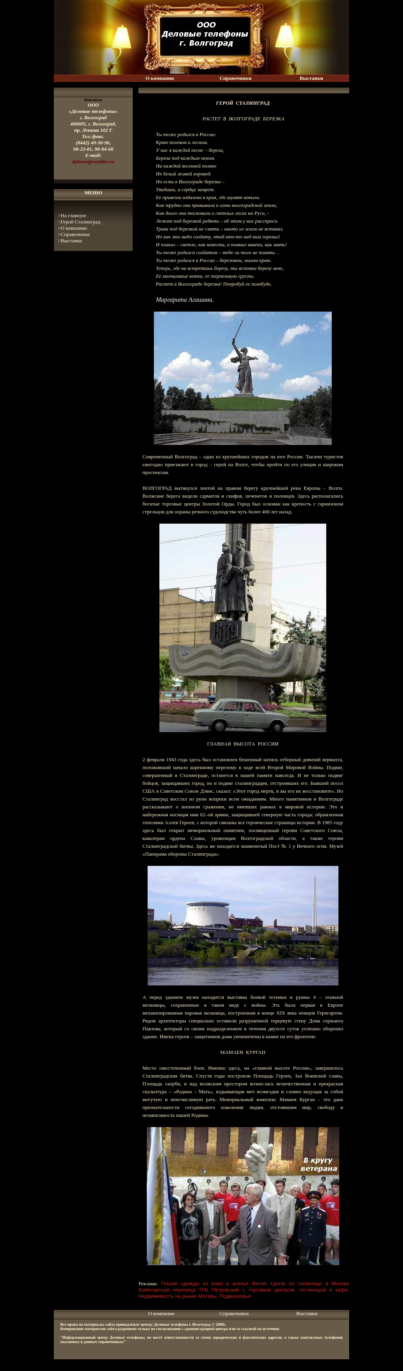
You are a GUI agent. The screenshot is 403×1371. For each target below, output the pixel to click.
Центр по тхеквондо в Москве (310, 1283)
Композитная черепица (167, 1290)
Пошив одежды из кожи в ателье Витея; (214, 1283)
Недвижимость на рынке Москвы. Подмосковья (195, 1296)
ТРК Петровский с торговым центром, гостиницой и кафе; (274, 1290)
